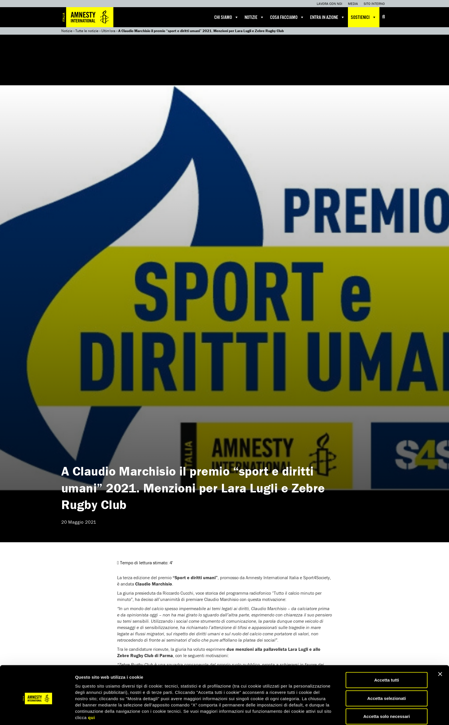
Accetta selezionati (386, 676)
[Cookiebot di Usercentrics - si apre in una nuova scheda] (37, 714)
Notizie (254, 17)
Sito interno (374, 3)
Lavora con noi (329, 3)
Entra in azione (327, 17)
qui (91, 695)
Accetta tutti (386, 658)
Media (353, 3)
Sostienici (364, 17)
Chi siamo (226, 17)
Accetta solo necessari (386, 694)
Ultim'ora (108, 30)
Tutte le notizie (87, 30)
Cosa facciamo (287, 17)
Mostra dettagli (301, 713)
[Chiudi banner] (440, 652)
